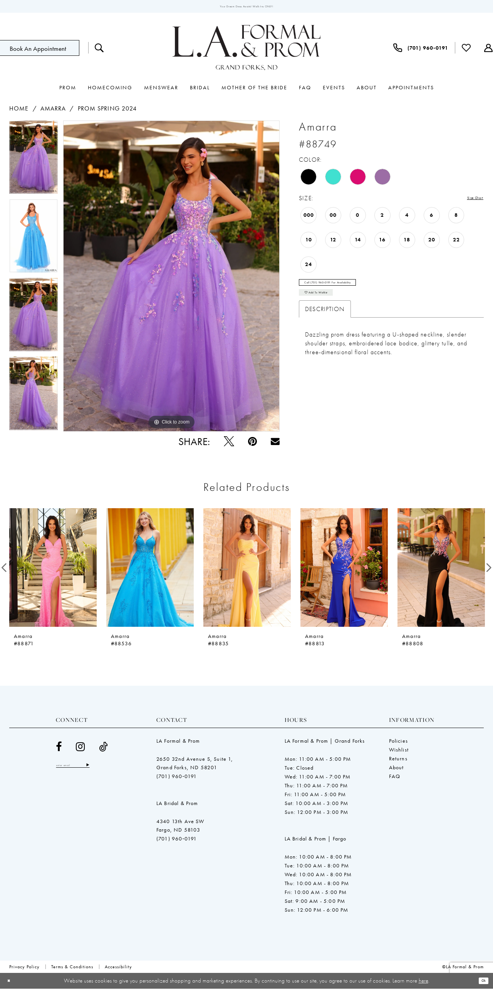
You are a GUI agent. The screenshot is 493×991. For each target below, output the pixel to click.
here (423, 982)
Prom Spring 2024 (107, 111)
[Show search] (99, 50)
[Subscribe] (111, 769)
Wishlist (399, 751)
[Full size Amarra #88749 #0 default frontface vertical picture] (171, 279)
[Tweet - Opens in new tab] (229, 444)
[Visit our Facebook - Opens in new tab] (59, 749)
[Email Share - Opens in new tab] (275, 443)
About (396, 769)
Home (19, 111)
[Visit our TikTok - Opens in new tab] (103, 749)
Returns (398, 760)
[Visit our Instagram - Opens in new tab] (80, 749)
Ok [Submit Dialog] (481, 983)
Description (325, 325)
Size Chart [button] (469, 201)
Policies (398, 743)
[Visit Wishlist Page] (466, 50)
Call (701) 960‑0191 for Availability (349, 289)
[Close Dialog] (11, 983)
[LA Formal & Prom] (246, 50)
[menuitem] (99, 50)
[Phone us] (421, 50)
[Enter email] (85, 769)
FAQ (395, 778)
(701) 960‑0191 (176, 778)
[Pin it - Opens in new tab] (252, 444)
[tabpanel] (33, 162)
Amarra (53, 111)
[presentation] (53, 570)
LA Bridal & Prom (177, 805)
